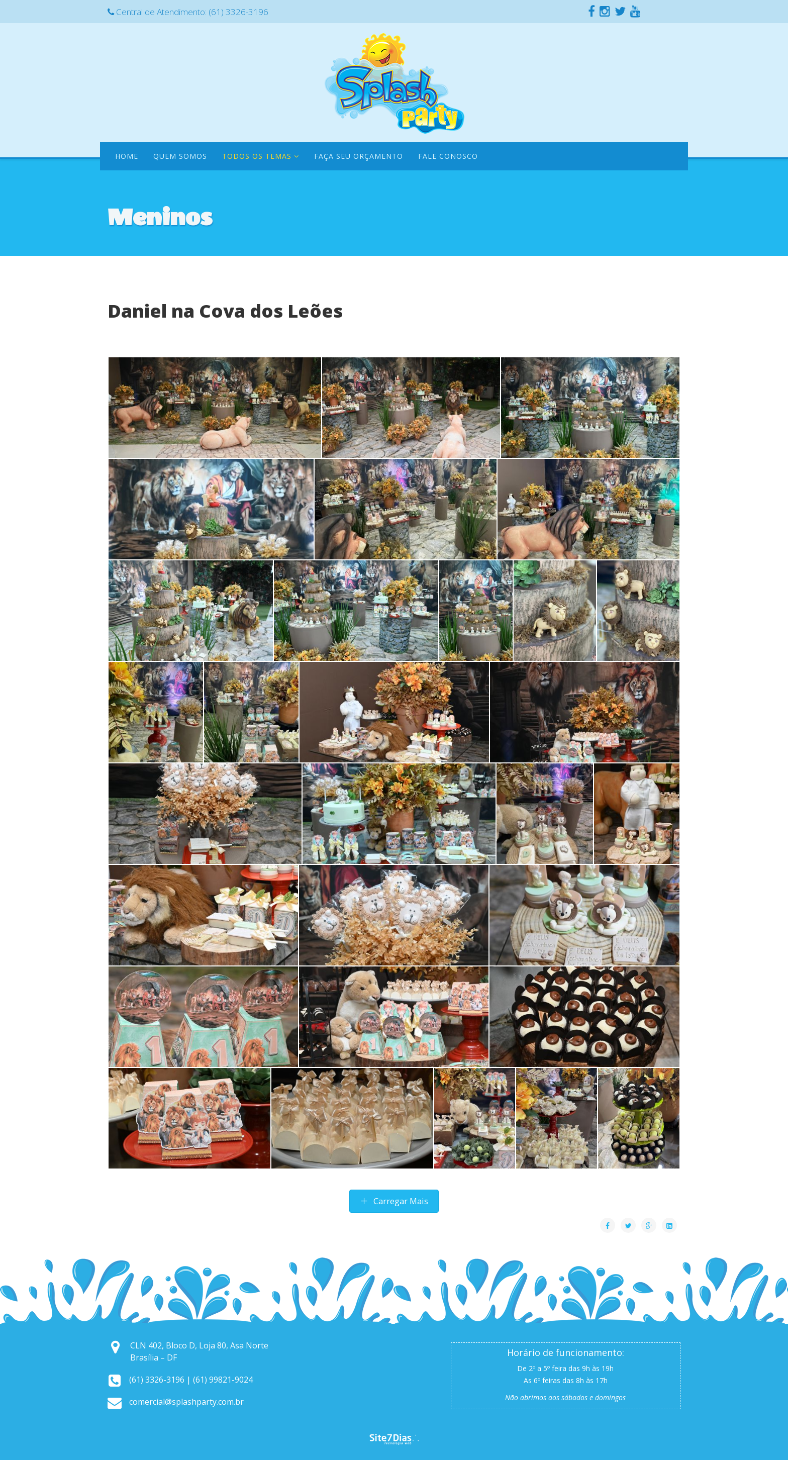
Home (126, 156)
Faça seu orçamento (358, 156)
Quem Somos (180, 156)
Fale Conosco (448, 156)
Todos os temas (256, 156)
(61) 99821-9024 (223, 1379)
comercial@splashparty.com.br (186, 1401)
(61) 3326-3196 (238, 12)
